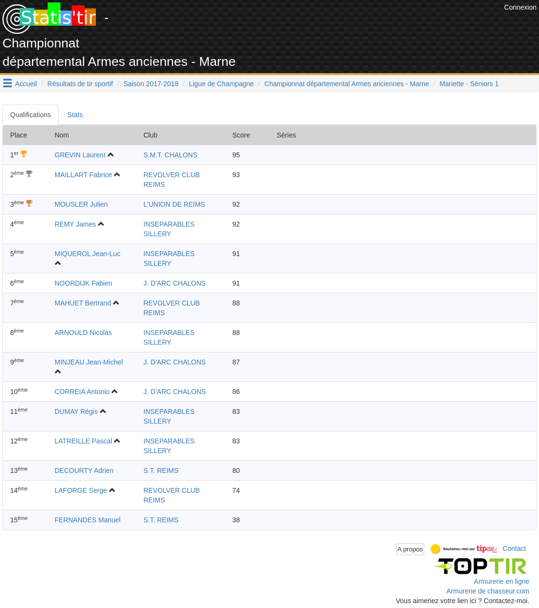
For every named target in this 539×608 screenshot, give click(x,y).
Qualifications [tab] (30, 115)
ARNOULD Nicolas (83, 332)
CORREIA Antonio (82, 391)
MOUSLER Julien (81, 204)
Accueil (26, 84)
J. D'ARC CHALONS (174, 283)
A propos (410, 549)
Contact (514, 548)
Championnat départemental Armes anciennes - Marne (346, 84)
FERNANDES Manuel (88, 520)
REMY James (75, 224)
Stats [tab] (75, 115)
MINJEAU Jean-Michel (89, 362)
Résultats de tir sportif (80, 84)
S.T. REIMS (160, 470)
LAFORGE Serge (81, 490)
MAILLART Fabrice (83, 175)
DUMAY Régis (76, 411)
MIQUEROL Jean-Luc (88, 254)
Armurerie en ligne (501, 581)
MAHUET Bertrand (83, 303)
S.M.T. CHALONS (170, 155)
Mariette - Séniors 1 (469, 84)
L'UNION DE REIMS (174, 204)
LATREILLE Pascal (83, 441)
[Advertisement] (325, 24)
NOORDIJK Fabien (83, 283)
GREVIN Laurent (80, 155)
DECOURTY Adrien (84, 470)
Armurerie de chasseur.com (488, 591)
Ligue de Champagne (221, 84)
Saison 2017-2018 (151, 84)
